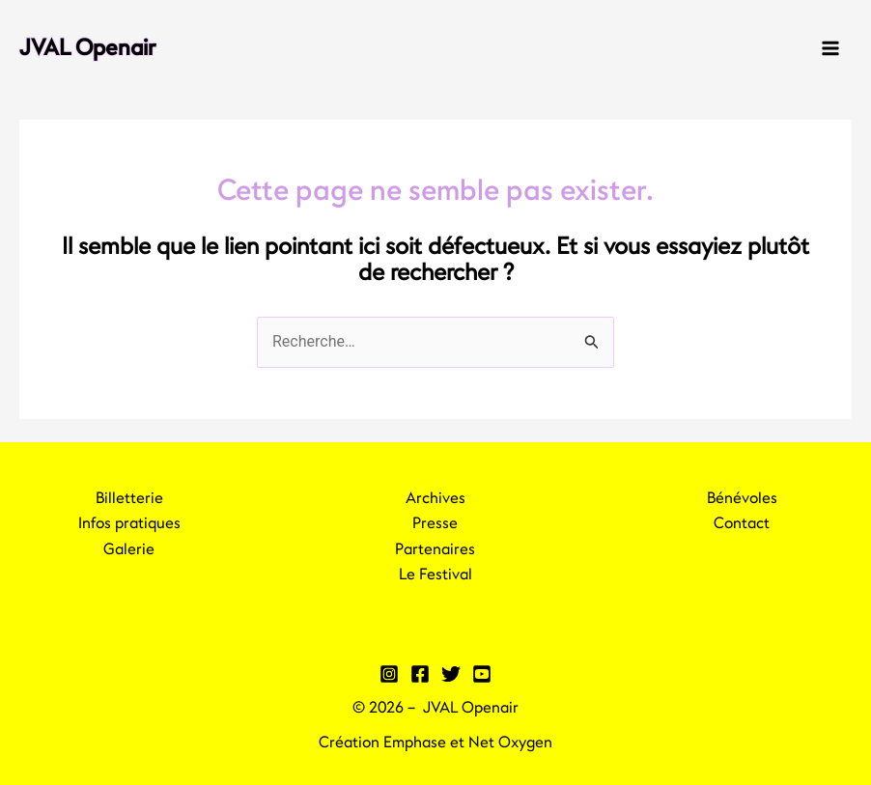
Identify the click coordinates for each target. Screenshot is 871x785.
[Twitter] (451, 674)
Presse (435, 523)
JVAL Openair (87, 48)
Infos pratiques (129, 523)
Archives (435, 498)
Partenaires (435, 549)
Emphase (414, 742)
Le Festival (435, 574)
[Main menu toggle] (830, 48)
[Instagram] (389, 674)
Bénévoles (742, 498)
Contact (742, 523)
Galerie (129, 549)
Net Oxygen (510, 742)
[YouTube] (482, 674)
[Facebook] (420, 674)
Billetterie (129, 498)
